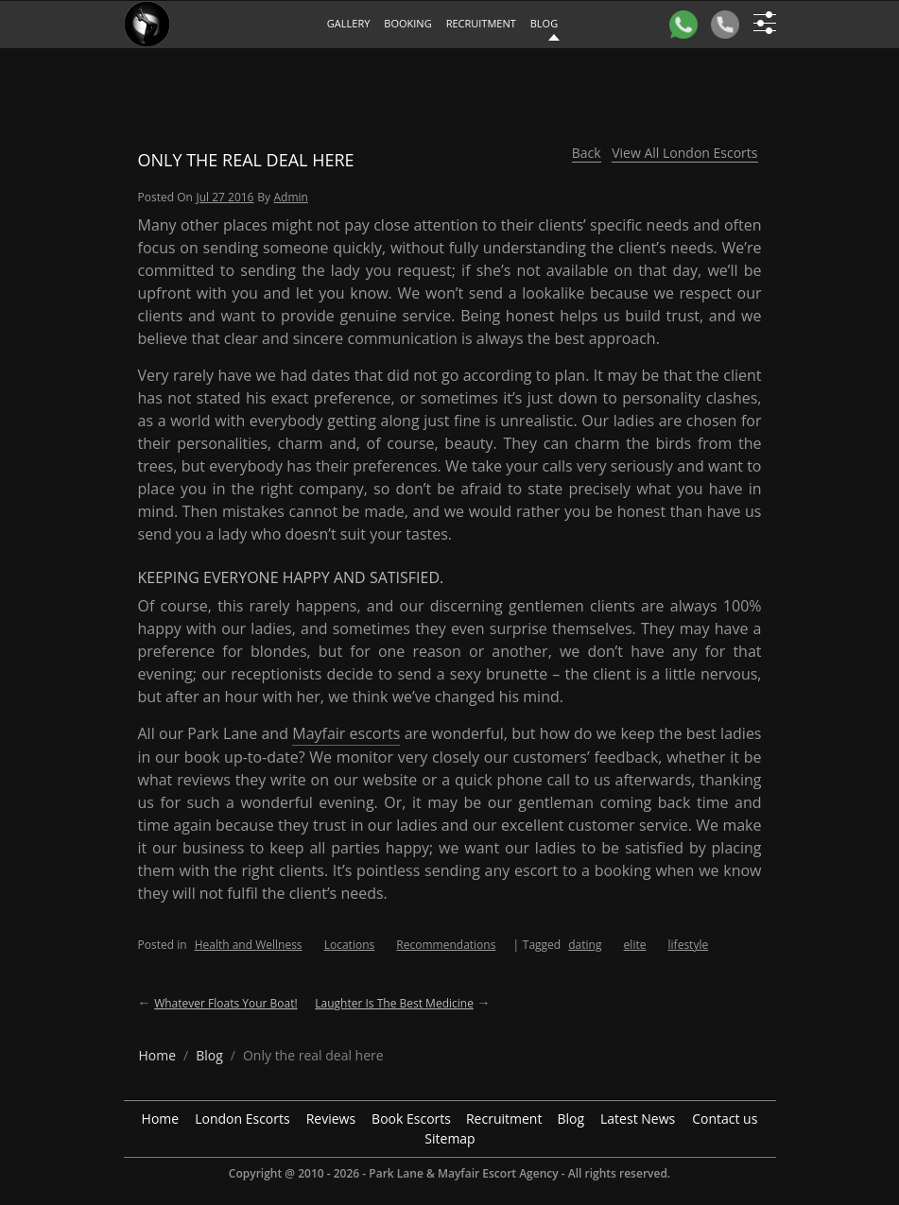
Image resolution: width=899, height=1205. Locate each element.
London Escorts (242, 1119)
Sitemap (449, 1138)
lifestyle (688, 945)
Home (161, 1119)
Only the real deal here (246, 159)
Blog (570, 1119)
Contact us (724, 1119)
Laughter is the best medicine (394, 1003)
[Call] (725, 24)
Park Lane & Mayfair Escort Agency (463, 1173)
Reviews (330, 1119)
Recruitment (481, 23)
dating (584, 945)
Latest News (637, 1119)
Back (586, 153)
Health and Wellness (249, 945)
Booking (407, 23)
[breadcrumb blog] (209, 1055)
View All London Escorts (684, 153)
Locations (349, 945)
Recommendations (445, 945)
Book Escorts (411, 1119)
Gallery (349, 23)
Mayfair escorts (346, 733)
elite (635, 945)
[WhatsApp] (683, 24)
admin (291, 197)
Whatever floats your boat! (226, 1003)
